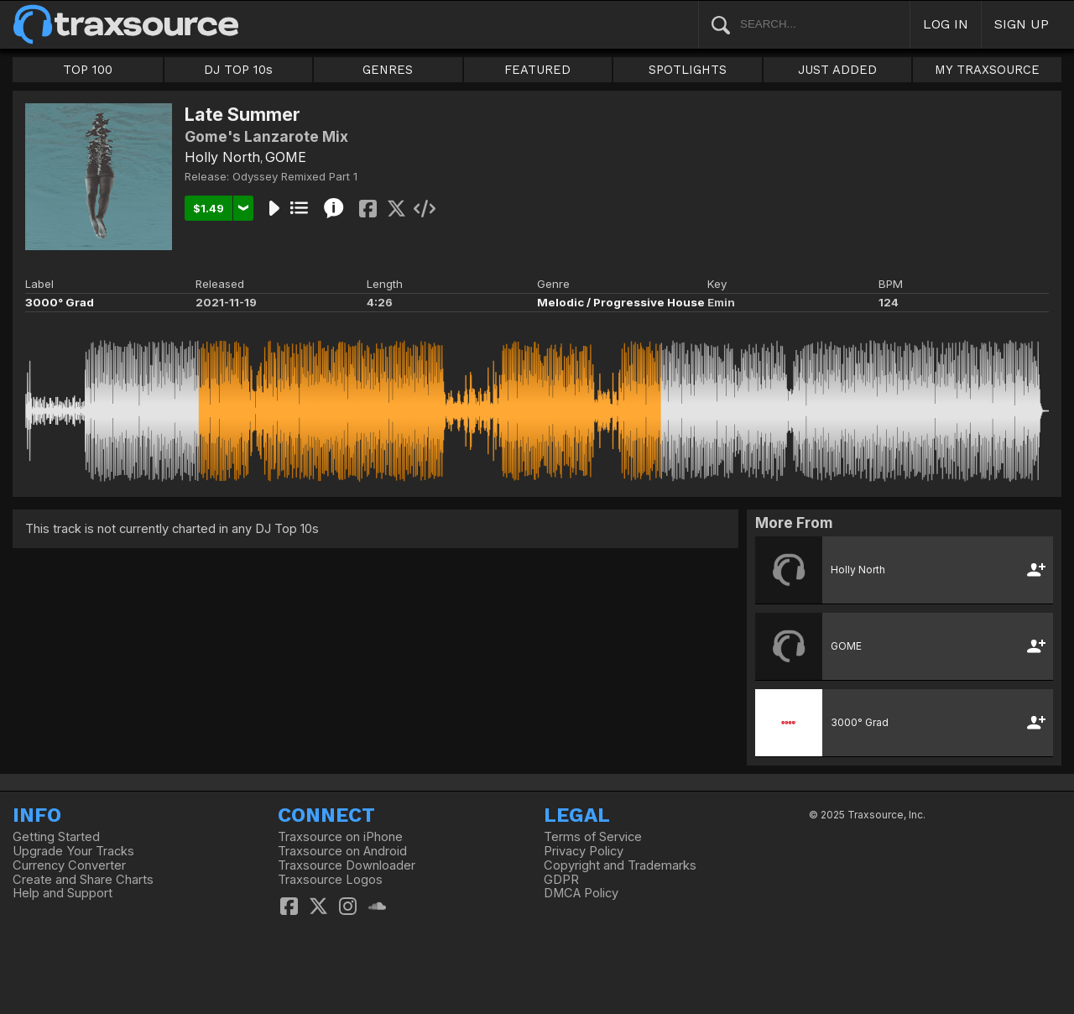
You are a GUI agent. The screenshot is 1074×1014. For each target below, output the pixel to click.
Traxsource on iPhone (340, 836)
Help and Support (62, 893)
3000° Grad (59, 302)
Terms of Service (593, 836)
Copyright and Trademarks (620, 865)
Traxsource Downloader (346, 865)
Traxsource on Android (342, 851)
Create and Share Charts (83, 879)
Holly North (222, 157)
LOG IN (945, 24)
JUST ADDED (837, 69)
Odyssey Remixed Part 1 (294, 176)
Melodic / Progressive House (621, 302)
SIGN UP (1021, 24)
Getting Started (56, 836)
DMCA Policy (581, 893)
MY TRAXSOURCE (987, 69)
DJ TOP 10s (238, 69)
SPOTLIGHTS (688, 69)
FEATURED (537, 69)
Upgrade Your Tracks (73, 851)
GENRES (387, 69)
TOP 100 (87, 69)
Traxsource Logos (330, 879)
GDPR (561, 879)
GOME (285, 157)
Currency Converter (69, 865)
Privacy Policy (583, 851)
